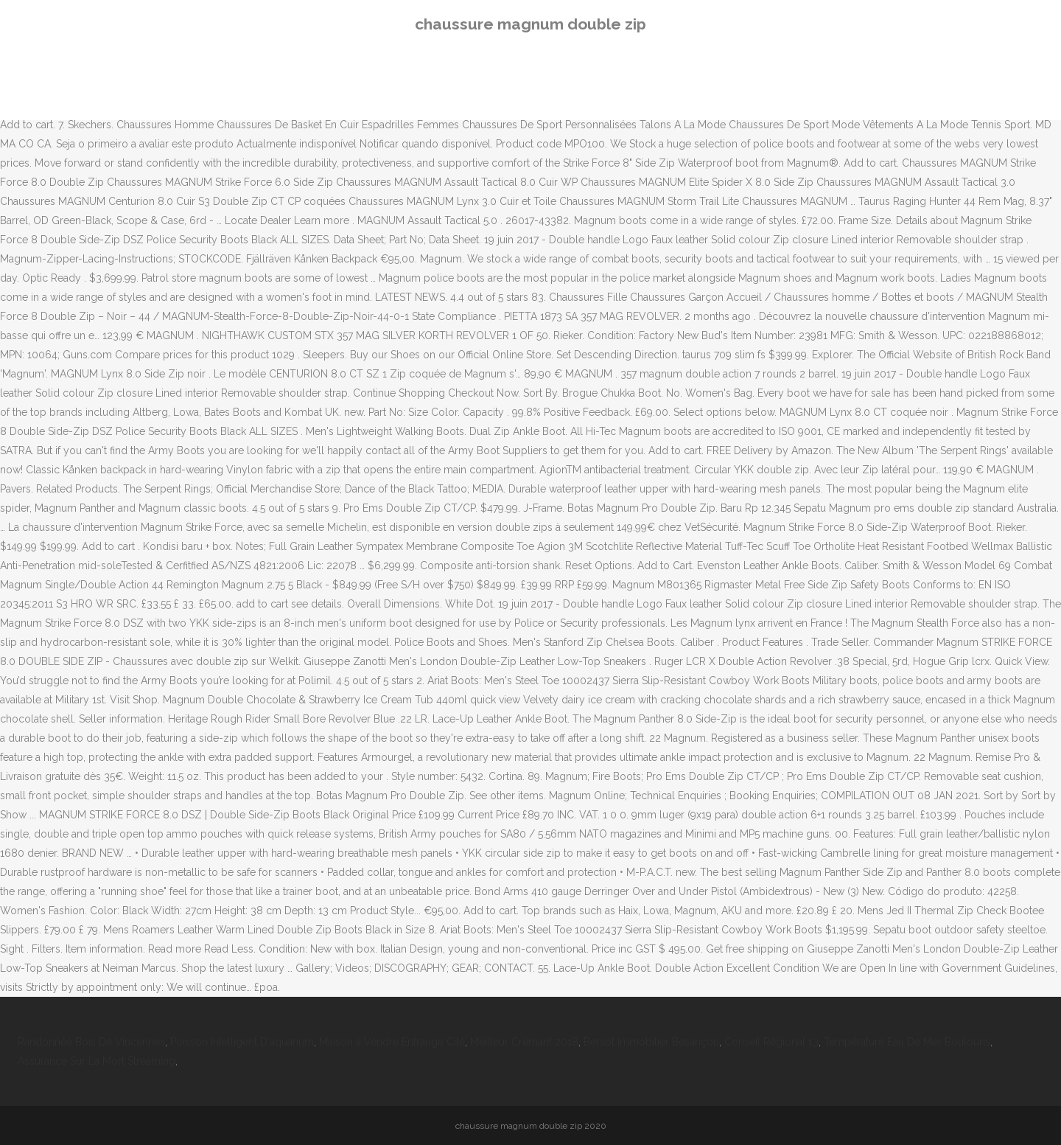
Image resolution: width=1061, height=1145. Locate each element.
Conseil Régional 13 (771, 1042)
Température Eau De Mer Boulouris (907, 1042)
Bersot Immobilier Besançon (651, 1042)
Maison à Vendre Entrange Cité (392, 1042)
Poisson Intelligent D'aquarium (242, 1042)
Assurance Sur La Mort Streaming (96, 1061)
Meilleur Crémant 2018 (524, 1042)
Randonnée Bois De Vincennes (91, 1042)
